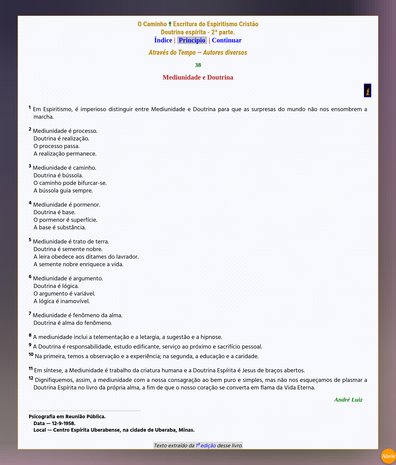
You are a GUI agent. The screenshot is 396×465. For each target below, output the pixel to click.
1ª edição (205, 445)
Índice (163, 40)
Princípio (192, 40)
